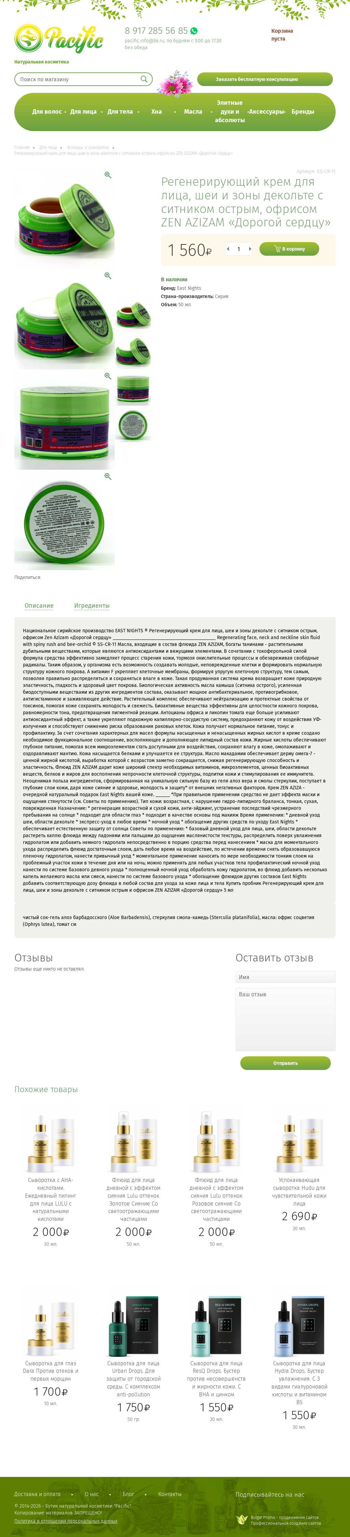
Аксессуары (266, 111)
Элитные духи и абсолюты (230, 111)
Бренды (303, 111)
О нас (92, 1494)
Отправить (285, 1063)
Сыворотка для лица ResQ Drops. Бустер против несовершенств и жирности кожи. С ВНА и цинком (216, 1379)
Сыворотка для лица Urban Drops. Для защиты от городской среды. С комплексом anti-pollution (133, 1379)
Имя (244, 977)
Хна (156, 111)
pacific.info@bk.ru (144, 41)
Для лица (83, 111)
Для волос (47, 111)
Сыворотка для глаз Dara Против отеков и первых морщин (50, 1371)
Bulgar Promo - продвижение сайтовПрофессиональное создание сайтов (286, 1520)
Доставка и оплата (37, 1494)
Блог (128, 1494)
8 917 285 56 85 (156, 30)
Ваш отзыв (252, 994)
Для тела (120, 111)
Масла (193, 111)
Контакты (169, 1494)
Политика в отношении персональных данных (65, 1521)
